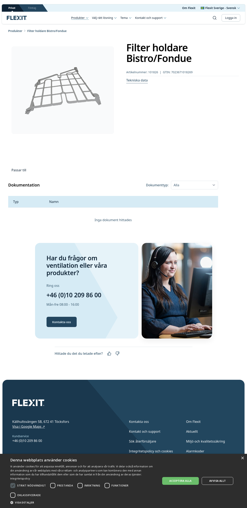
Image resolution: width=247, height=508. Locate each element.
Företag (32, 8)
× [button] (242, 458)
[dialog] (123, 481)
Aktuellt (192, 431)
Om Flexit (189, 8)
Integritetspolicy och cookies (151, 451)
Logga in (231, 18)
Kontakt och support (151, 17)
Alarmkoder (195, 451)
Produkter (80, 18)
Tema (126, 17)
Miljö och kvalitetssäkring (205, 441)
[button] (83, 502)
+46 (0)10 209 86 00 (74, 295)
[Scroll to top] (17, 18)
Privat (11, 9)
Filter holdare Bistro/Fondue (47, 31)
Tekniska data (137, 80)
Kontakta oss (61, 322)
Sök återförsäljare (142, 441)
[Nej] (117, 353)
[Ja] (109, 353)
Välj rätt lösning (104, 17)
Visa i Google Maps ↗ (28, 426)
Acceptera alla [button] (180, 481)
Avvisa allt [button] (217, 481)
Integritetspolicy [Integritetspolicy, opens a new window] (20, 478)
